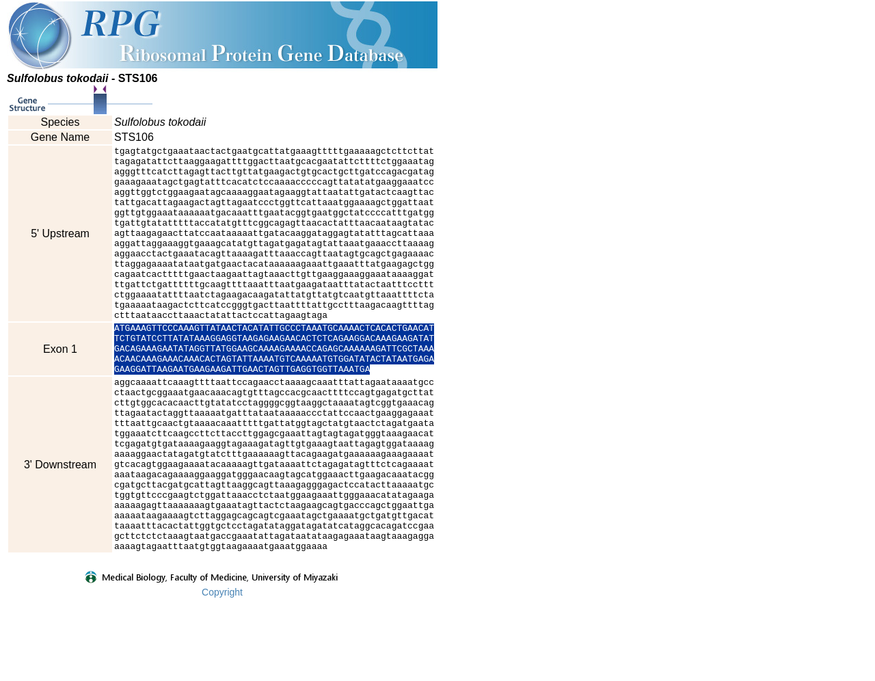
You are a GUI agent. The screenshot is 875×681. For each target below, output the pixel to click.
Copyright (222, 672)
